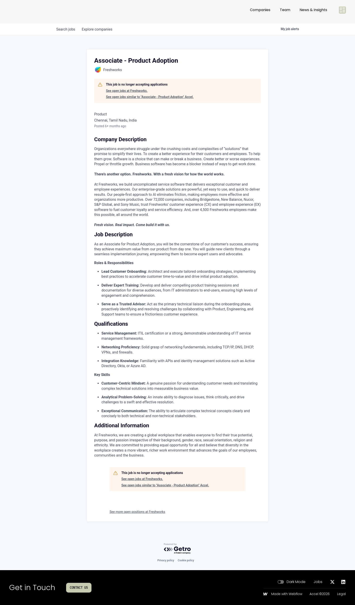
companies (98, 29)
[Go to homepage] (24, 11)
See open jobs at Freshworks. (127, 91)
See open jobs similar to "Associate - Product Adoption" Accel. (150, 97)
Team (285, 11)
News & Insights (313, 11)
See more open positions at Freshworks (137, 512)
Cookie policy (186, 560)
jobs (66, 29)
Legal (341, 594)
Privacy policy (165, 560)
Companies (260, 11)
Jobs (318, 582)
